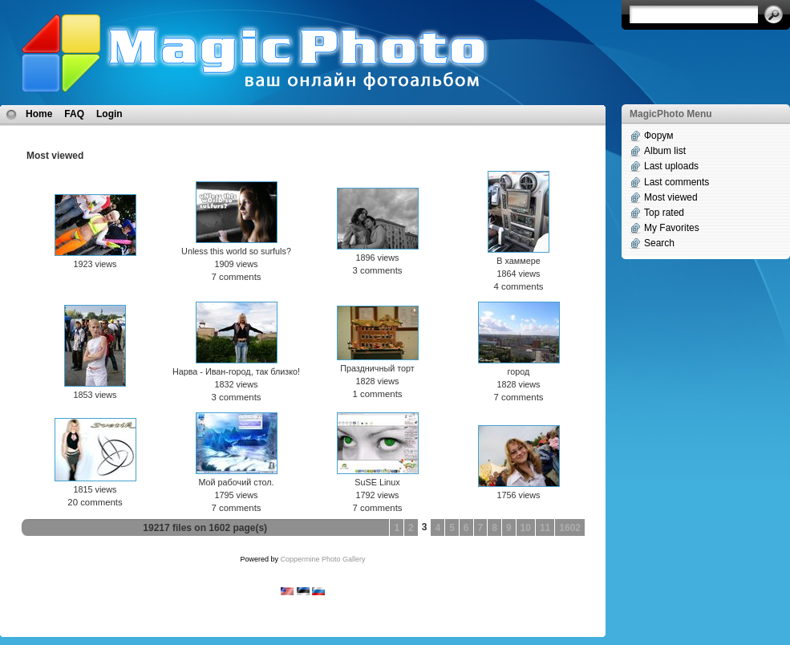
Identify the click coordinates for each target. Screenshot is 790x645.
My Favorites (671, 227)
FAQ (74, 114)
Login (109, 114)
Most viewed (671, 197)
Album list (665, 150)
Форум (658, 135)
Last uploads (671, 166)
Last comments (676, 182)
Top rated (664, 212)
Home (39, 114)
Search (659, 243)
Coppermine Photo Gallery (322, 559)
